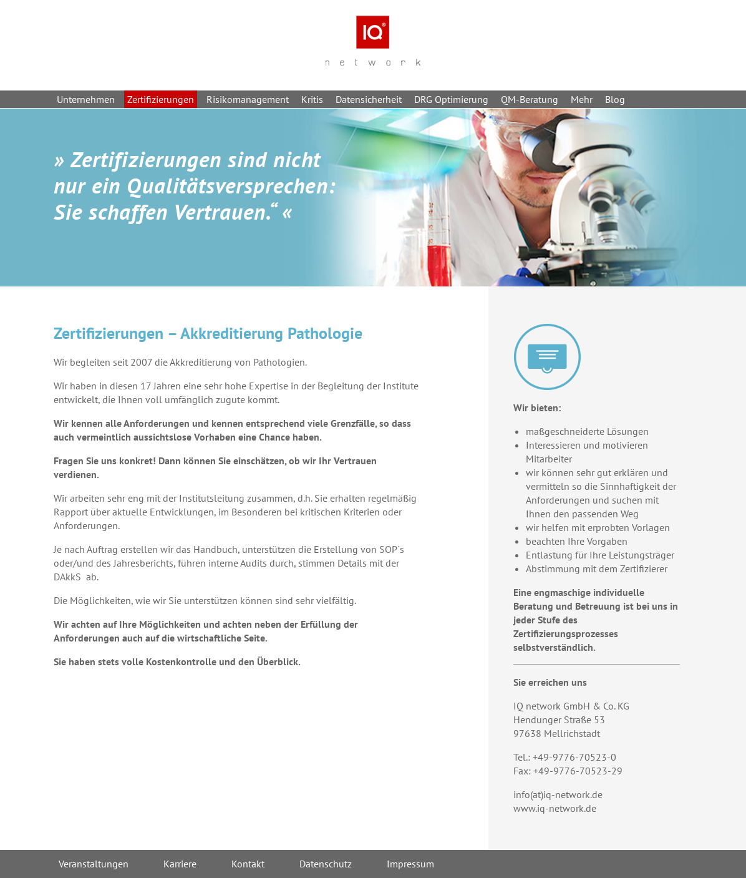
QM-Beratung (529, 99)
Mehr (582, 99)
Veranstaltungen (93, 863)
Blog (615, 99)
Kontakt (247, 863)
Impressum (410, 863)
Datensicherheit (369, 99)
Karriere (179, 863)
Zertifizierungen (160, 99)
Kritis (312, 99)
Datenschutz (325, 863)
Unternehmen (86, 99)
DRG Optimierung (451, 99)
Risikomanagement (247, 99)
